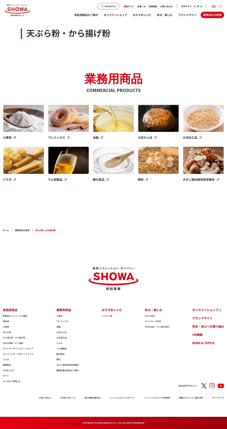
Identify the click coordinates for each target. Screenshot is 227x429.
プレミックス (62, 321)
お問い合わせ (166, 6)
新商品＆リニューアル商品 (15, 315)
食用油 (6, 321)
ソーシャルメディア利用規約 (157, 397)
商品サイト (129, 6)
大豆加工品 (61, 337)
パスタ (6, 359)
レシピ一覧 (107, 315)
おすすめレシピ (142, 15)
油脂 (58, 326)
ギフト (6, 375)
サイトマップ (218, 397)
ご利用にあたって (68, 397)
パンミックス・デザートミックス (18, 354)
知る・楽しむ (165, 15)
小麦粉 (6, 326)
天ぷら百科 (150, 315)
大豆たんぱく (9, 370)
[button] (220, 6)
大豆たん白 (61, 332)
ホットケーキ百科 (153, 321)
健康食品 (7, 364)
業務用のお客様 (212, 15)
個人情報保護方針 (92, 397)
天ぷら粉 (7, 332)
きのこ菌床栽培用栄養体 (67, 364)
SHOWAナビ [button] (110, 6)
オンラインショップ (115, 15)
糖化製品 (60, 354)
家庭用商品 (10, 310)
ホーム (6, 230)
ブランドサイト (187, 15)
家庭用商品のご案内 (86, 15)
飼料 (58, 359)
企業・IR (141, 6)
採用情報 (153, 6)
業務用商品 (63, 310)
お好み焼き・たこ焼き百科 (157, 326)
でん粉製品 (61, 348)
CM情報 (197, 335)
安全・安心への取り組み (208, 326)
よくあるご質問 (12, 381)
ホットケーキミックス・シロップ (18, 348)
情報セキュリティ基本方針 (191, 397)
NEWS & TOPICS (203, 343)
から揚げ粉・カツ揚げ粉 (14, 337)
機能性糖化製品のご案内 (67, 370)
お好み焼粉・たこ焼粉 (13, 343)
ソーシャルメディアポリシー (122, 397)
